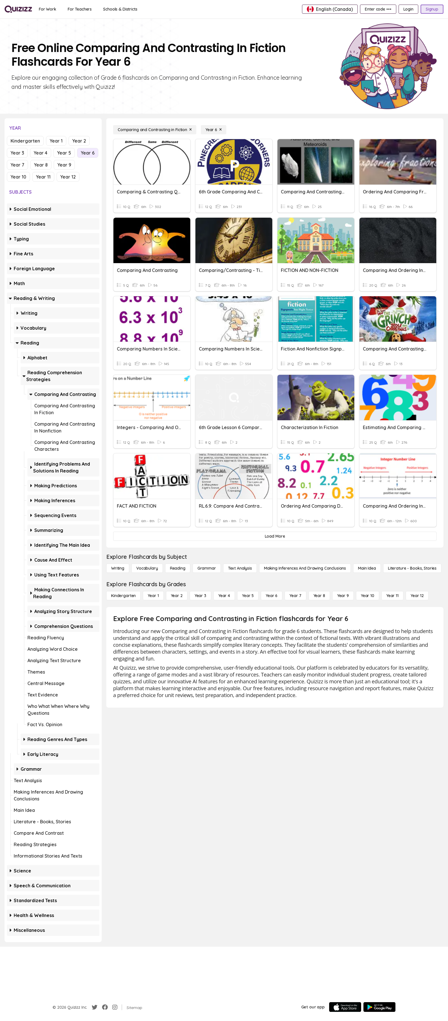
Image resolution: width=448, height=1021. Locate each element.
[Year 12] (417, 595)
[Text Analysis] (240, 568)
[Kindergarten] (123, 595)
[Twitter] (94, 1007)
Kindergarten (25, 141)
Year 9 (64, 165)
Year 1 (56, 141)
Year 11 (43, 177)
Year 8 (41, 165)
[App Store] (345, 1007)
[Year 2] (176, 595)
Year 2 (79, 141)
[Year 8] (319, 595)
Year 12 (68, 177)
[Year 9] (343, 595)
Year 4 (40, 153)
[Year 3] (200, 595)
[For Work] (47, 9)
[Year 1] (153, 595)
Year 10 (18, 177)
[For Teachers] (79, 9)
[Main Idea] (367, 568)
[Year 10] (367, 595)
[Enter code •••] (378, 9)
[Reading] (177, 568)
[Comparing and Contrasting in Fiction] (154, 129)
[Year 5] (248, 595)
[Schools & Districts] (120, 9)
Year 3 (17, 153)
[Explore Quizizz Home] (18, 9)
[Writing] (117, 568)
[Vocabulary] (147, 568)
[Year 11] (392, 595)
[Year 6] (213, 129)
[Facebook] (105, 1007)
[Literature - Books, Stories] (412, 568)
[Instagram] (114, 1007)
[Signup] (432, 9)
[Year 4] (224, 595)
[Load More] (275, 536)
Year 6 (88, 153)
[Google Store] (379, 1007)
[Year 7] (295, 595)
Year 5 (64, 153)
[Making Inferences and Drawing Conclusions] (305, 568)
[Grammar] (207, 568)
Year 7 (17, 165)
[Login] (408, 9)
